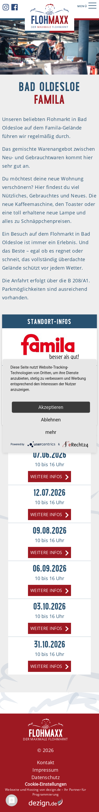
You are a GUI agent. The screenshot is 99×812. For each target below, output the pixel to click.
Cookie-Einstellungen (46, 784)
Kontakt (45, 762)
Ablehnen (51, 419)
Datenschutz (45, 777)
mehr (50, 432)
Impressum (45, 770)
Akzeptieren (50, 407)
